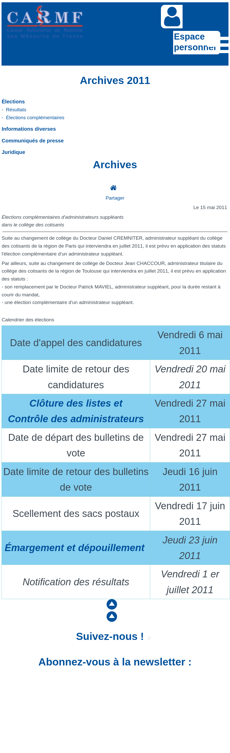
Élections (13, 101)
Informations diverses (29, 129)
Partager (115, 198)
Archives (115, 165)
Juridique (13, 152)
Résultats (16, 109)
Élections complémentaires (35, 117)
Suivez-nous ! (113, 636)
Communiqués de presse (32, 140)
